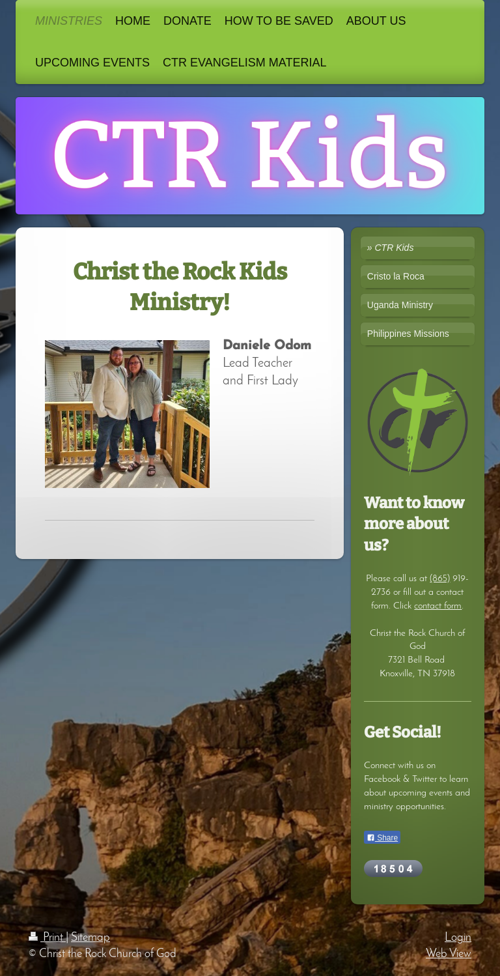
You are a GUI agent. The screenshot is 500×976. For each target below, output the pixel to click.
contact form (438, 606)
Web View (448, 954)
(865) (440, 578)
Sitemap (90, 937)
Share (382, 837)
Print (47, 937)
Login (458, 937)
